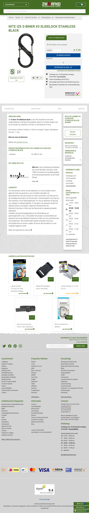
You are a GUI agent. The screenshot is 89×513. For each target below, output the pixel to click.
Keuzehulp (66, 358)
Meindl (33, 362)
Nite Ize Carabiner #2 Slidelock (61, 325)
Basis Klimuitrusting (67, 364)
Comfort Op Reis (7, 384)
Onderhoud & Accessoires (10, 390)
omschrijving (9, 109)
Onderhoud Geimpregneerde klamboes (70, 158)
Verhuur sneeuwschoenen (39, 417)
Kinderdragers (65, 390)
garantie (81, 109)
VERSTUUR (80, 346)
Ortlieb (33, 379)
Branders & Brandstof (68, 370)
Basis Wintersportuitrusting (70, 366)
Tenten (4, 386)
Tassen (4, 392)
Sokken (4, 366)
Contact (33, 404)
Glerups (33, 373)
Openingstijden (36, 406)
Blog (32, 424)
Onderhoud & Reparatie (12, 401)
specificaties (35, 109)
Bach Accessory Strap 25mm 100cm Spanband (25, 325)
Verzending (35, 411)
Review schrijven (72, 133)
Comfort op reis (22, 142)
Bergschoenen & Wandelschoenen (12, 404)
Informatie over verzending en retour (69, 70)
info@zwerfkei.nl (71, 244)
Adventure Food (36, 366)
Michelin (34, 386)
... (21, 17)
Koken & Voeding (7, 364)
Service (33, 415)
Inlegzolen (64, 381)
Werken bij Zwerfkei (37, 422)
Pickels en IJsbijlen (8, 433)
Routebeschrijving (37, 413)
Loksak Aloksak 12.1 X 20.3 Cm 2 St (69, 287)
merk (59, 109)
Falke (33, 384)
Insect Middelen (7, 388)
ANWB (33, 375)
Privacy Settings (44, 499)
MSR (32, 368)
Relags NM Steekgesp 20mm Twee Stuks (43, 287)
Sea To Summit (36, 370)
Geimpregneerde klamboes (10, 413)
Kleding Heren (6, 370)
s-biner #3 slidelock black (55, 37)
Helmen (4, 419)
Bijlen (62, 368)
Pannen (4, 430)
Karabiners (5, 422)
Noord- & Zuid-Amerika (9, 381)
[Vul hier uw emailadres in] (60, 346)
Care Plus (34, 377)
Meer (35, 181)
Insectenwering (66, 384)
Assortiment (16, 4)
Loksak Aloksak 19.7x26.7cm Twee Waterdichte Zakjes (17, 288)
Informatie (36, 401)
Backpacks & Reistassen (69, 362)
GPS (3, 417)
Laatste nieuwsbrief (37, 430)
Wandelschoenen (7, 373)
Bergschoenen (6, 379)
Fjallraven (34, 381)
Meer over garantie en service (20, 230)
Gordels (4, 415)
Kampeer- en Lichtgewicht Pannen (72, 388)
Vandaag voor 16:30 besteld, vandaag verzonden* (71, 181)
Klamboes (64, 392)
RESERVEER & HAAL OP (63, 67)
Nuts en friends (6, 428)
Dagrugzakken (65, 373)
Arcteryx (34, 388)
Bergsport (5, 368)
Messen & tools (6, 426)
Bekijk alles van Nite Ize (16, 79)
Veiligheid (5, 362)
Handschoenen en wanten (69, 379)
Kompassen (5, 424)
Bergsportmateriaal (8, 406)
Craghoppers (35, 390)
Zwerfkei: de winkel (37, 419)
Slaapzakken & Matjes (9, 377)
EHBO (63, 375)
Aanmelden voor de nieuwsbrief (41, 432)
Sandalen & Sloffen (8, 375)
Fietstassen (64, 377)
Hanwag (34, 392)
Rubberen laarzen (7, 435)
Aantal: (49, 50)
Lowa (33, 364)
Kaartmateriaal (66, 386)
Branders (5, 411)
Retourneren (35, 408)
